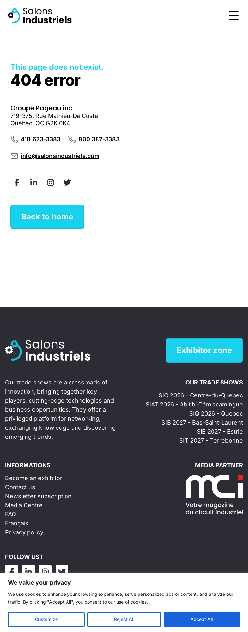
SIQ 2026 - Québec (216, 413)
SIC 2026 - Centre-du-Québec (201, 395)
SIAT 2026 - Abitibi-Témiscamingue (194, 404)
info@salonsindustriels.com (60, 156)
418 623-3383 (40, 139)
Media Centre (24, 505)
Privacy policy (24, 532)
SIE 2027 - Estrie (220, 431)
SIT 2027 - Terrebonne (211, 440)
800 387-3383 (98, 139)
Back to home (47, 216)
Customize (46, 619)
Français (16, 523)
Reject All (124, 619)
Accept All (202, 619)
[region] (124, 602)
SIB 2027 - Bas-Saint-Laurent (202, 422)
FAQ (10, 514)
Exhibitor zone (204, 350)
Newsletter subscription (38, 496)
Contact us (20, 487)
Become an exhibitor (33, 478)
